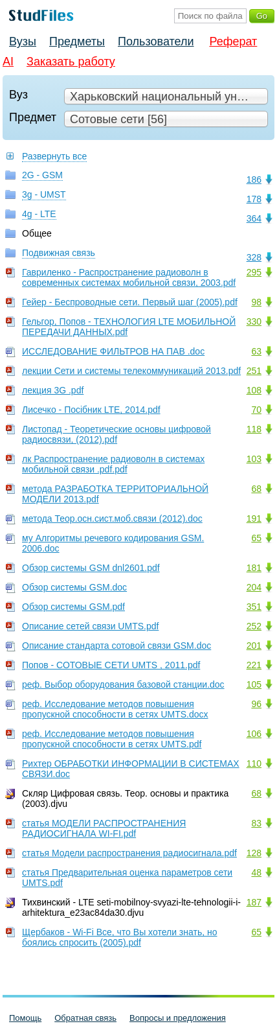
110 (254, 763)
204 (254, 587)
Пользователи (156, 41)
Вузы (22, 41)
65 (256, 538)
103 (254, 459)
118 (254, 429)
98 (256, 302)
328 (254, 257)
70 (256, 409)
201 (254, 645)
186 (254, 179)
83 (256, 823)
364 (254, 218)
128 (254, 853)
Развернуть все (54, 156)
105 (254, 684)
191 (254, 518)
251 (254, 371)
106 (254, 734)
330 (254, 321)
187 (254, 902)
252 (254, 626)
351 (254, 606)
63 (256, 351)
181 (254, 568)
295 (254, 272)
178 (254, 199)
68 (256, 489)
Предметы (77, 41)
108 (254, 390)
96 (256, 704)
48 (256, 872)
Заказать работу (71, 61)
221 (254, 665)
